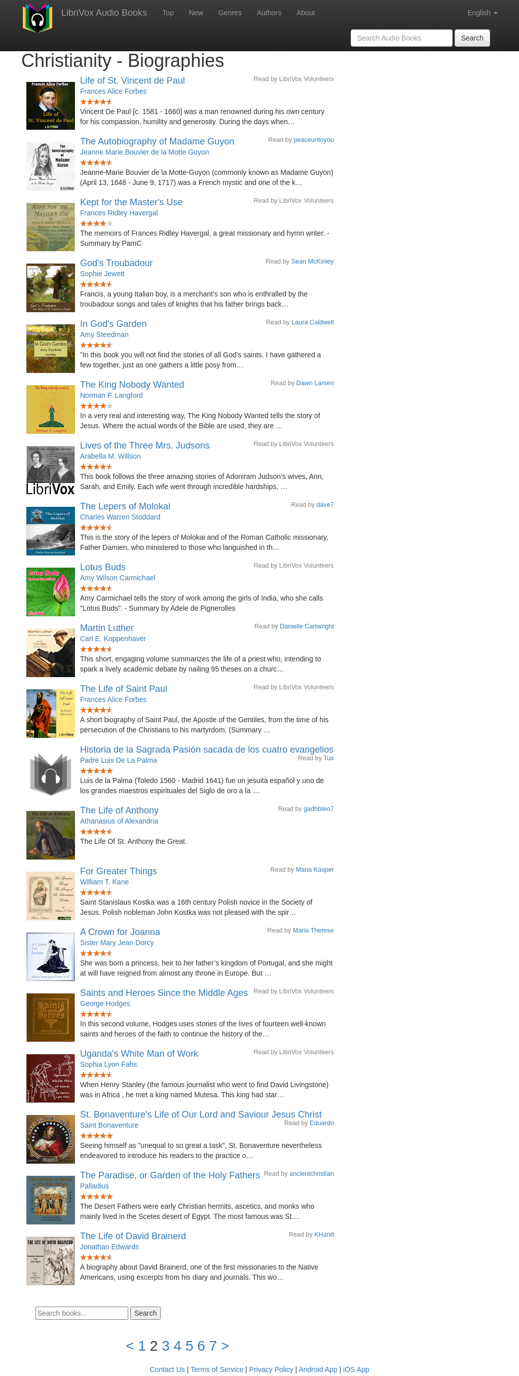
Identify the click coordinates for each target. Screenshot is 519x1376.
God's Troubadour (116, 263)
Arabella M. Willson (110, 456)
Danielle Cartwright (306, 626)
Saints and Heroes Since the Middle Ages (164, 993)
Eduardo (322, 1123)
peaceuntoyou (314, 139)
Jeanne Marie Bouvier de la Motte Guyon (144, 152)
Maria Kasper (315, 869)
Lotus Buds (103, 567)
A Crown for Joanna (120, 932)
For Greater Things (118, 871)
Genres (230, 13)
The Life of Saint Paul (123, 689)
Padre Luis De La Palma (118, 760)
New (196, 13)
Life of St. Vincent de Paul (132, 81)
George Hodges (105, 1003)
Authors (269, 13)
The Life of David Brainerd (133, 1236)
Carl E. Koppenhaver (113, 639)
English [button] (482, 13)
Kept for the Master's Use (131, 202)
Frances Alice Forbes (113, 91)
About (305, 13)
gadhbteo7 (319, 808)
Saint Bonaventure (109, 1125)
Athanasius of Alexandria (119, 821)
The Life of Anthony (119, 810)
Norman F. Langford (111, 395)
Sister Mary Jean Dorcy (117, 943)
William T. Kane (104, 882)
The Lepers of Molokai (125, 506)
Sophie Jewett (102, 274)
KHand (324, 1234)
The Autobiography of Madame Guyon (157, 141)
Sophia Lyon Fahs (108, 1064)
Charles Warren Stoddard (120, 517)
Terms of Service (217, 1369)
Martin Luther (107, 628)
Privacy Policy (271, 1369)
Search (472, 38)
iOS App (356, 1369)
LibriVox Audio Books (104, 13)
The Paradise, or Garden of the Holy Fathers (170, 1175)
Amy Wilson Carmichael (118, 578)
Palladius (94, 1186)
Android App (318, 1369)
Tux (328, 758)
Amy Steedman (104, 334)
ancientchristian (311, 1173)
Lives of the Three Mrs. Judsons (145, 445)
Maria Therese (313, 930)
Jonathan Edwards (109, 1247)
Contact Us (167, 1369)
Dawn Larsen (314, 383)
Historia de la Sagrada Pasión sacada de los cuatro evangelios (206, 750)
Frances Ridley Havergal (119, 213)
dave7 (324, 504)
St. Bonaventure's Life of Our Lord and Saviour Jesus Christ (201, 1114)
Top (168, 13)
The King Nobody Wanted (132, 385)
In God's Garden (113, 324)
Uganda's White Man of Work (139, 1054)
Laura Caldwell (312, 322)
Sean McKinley (312, 261)
